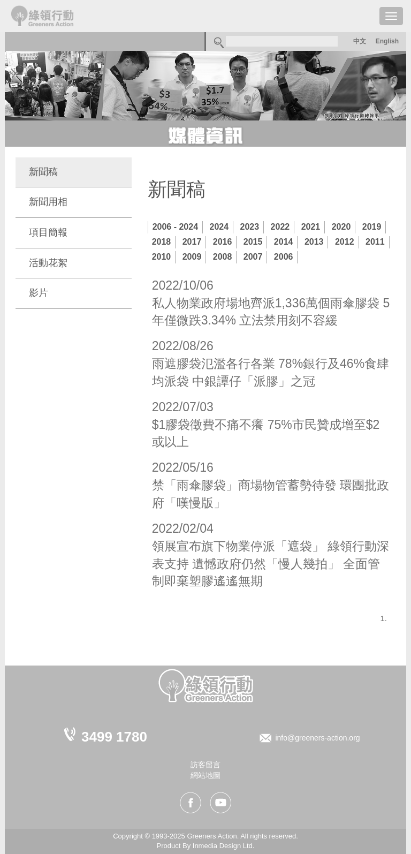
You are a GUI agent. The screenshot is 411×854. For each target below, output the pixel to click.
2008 (222, 256)
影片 (38, 293)
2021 (311, 226)
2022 (280, 226)
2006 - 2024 (175, 226)
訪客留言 (205, 764)
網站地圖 (205, 775)
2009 (192, 256)
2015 (253, 241)
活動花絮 (48, 263)
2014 (283, 241)
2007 (253, 256)
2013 (314, 241)
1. (383, 618)
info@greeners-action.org (317, 738)
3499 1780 (114, 737)
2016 (222, 241)
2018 (161, 241)
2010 (161, 256)
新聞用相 (48, 202)
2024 (219, 226)
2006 (283, 256)
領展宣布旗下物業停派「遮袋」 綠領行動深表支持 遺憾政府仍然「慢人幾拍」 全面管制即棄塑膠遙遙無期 (270, 563)
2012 (344, 241)
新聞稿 (43, 172)
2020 (341, 226)
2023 (250, 226)
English (387, 41)
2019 (372, 226)
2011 (375, 241)
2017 (192, 241)
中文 (359, 41)
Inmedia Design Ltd (223, 846)
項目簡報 (48, 232)
